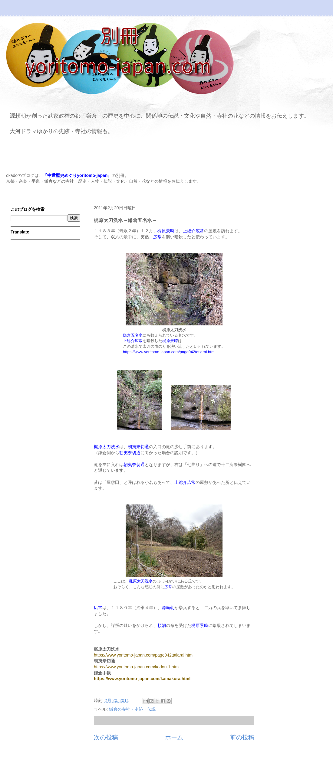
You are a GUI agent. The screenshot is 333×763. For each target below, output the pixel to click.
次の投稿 (106, 737)
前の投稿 (242, 737)
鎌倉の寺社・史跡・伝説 (132, 709)
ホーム (174, 737)
